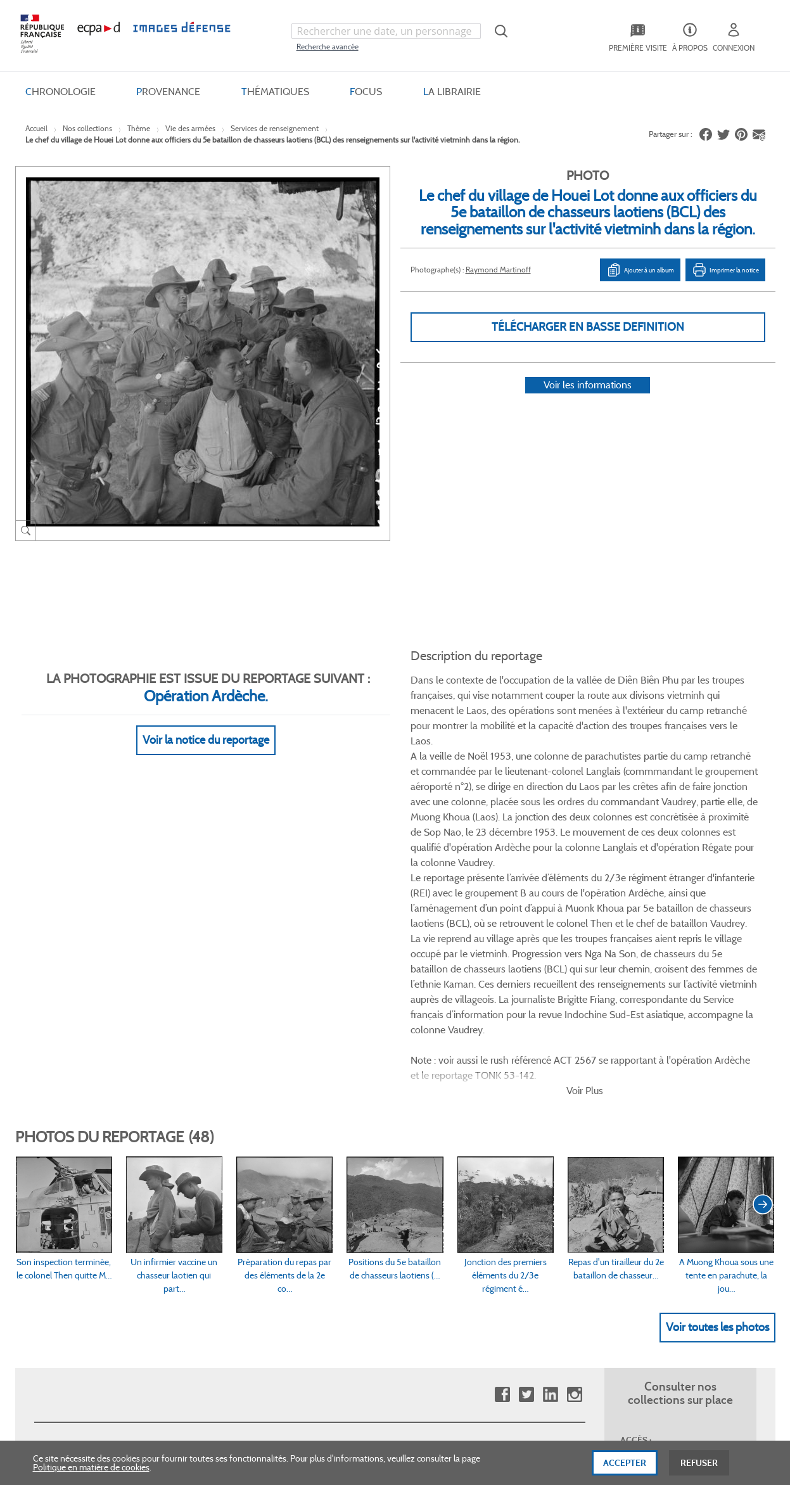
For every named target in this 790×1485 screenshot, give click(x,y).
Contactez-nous (476, 1203)
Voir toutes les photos (717, 989)
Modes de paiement (208, 1182)
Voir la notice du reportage (206, 725)
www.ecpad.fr (60, 1182)
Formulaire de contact (655, 1166)
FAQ (179, 1139)
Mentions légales (340, 1203)
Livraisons (190, 1161)
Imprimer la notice (725, 269)
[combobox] (386, 31)
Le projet (462, 1139)
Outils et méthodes (207, 1203)
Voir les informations (588, 401)
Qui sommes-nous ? (72, 1139)
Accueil (36, 128)
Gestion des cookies (346, 1224)
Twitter (526, 1057)
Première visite (473, 1161)
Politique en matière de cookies (91, 1467)
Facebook (502, 1057)
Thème (138, 128)
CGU (317, 1161)
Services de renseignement (275, 128)
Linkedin (550, 1057)
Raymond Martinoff (498, 269)
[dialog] (395, 1463)
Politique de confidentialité (359, 1182)
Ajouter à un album (640, 269)
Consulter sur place (70, 1161)
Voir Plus (584, 752)
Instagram (574, 1057)
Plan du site (368, 1346)
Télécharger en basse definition (588, 327)
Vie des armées (190, 128)
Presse (457, 1224)
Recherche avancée (327, 46)
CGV (317, 1139)
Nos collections (87, 128)
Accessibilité (194, 1224)
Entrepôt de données (485, 1182)
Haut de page (680, 1338)
